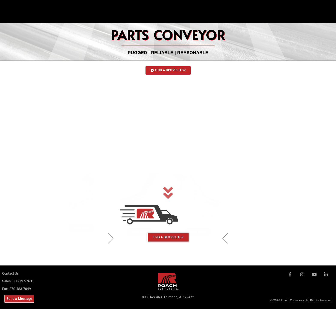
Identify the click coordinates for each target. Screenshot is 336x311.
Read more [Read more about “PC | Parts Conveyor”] (81, 154)
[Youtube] (314, 274)
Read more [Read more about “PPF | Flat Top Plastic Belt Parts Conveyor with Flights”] (197, 158)
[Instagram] (302, 274)
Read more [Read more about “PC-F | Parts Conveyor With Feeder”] (139, 158)
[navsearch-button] (310, 5)
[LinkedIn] (326, 274)
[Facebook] (290, 274)
